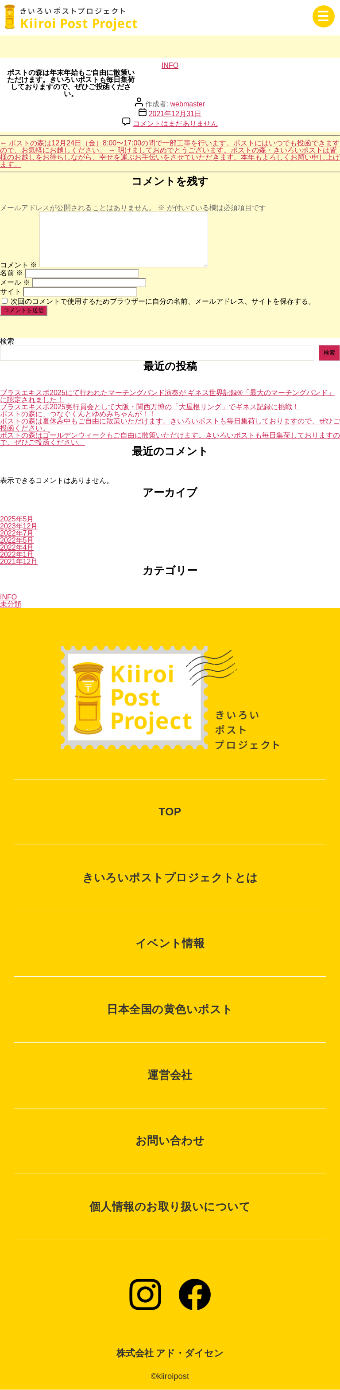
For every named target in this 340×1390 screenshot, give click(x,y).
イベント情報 (170, 943)
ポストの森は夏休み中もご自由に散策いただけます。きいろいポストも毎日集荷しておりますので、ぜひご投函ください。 (170, 424)
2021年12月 (19, 561)
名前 (11, 273)
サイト (10, 291)
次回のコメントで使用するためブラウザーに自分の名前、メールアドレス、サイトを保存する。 (163, 301)
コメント (18, 265)
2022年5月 (17, 540)
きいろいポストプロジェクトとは (170, 878)
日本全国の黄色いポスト (170, 1009)
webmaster (187, 104)
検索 (7, 341)
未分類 (10, 604)
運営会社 (170, 1075)
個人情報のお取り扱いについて (170, 1207)
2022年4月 (17, 547)
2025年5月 (17, 519)
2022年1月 (17, 554)
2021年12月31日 (175, 113)
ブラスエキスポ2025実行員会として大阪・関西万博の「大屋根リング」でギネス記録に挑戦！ (149, 407)
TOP (169, 812)
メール (15, 282)
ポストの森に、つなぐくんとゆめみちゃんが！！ (78, 414)
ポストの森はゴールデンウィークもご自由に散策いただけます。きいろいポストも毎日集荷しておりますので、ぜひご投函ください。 (170, 438)
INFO (170, 65)
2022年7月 (17, 533)
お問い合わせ (170, 1141)
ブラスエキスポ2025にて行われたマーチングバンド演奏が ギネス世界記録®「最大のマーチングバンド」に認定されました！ (167, 396)
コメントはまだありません (175, 123)
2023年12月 (19, 526)
